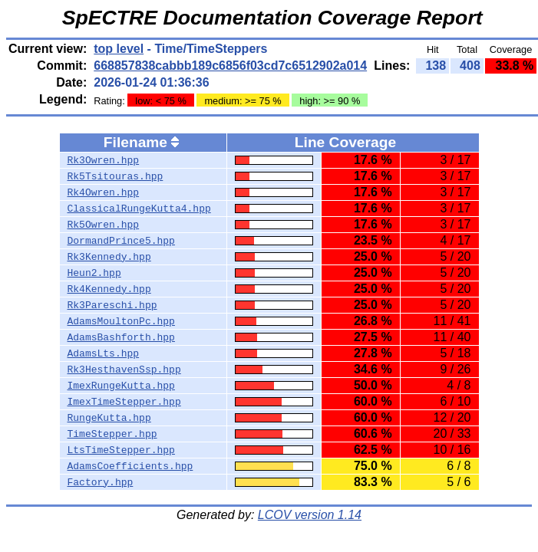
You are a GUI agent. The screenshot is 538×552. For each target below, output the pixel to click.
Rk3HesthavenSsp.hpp (124, 369)
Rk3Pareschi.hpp (112, 305)
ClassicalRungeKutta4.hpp (139, 208)
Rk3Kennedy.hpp (109, 257)
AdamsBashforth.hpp (121, 337)
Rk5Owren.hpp (104, 225)
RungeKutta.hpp (109, 418)
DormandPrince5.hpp (121, 241)
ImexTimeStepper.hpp (124, 402)
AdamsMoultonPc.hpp (121, 321)
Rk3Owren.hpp (104, 160)
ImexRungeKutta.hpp (121, 386)
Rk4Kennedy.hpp (109, 289)
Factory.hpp (101, 482)
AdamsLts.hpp (104, 353)
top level (119, 48)
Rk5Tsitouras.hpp (115, 176)
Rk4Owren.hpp (104, 192)
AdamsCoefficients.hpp (130, 466)
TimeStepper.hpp (112, 434)
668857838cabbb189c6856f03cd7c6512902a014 (230, 65)
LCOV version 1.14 (309, 514)
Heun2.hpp (94, 273)
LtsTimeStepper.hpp (121, 450)
